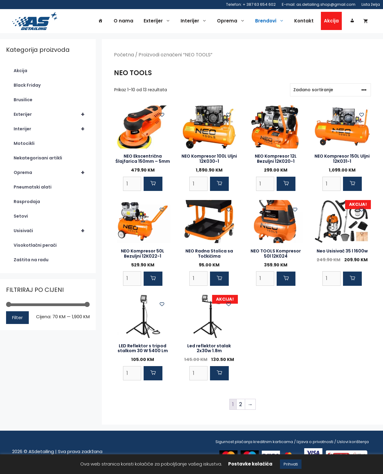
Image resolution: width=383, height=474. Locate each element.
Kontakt (304, 21)
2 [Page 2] (240, 405)
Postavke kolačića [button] (250, 464)
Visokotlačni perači (35, 247)
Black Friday (27, 87)
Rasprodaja (27, 203)
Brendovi (271, 22)
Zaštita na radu (31, 262)
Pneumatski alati (33, 189)
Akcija (331, 21)
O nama (123, 21)
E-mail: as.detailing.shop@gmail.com (318, 4)
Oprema (232, 22)
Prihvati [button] (291, 464)
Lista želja (370, 4)
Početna (124, 56)
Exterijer (158, 22)
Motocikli (24, 145)
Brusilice (23, 101)
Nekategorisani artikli (38, 160)
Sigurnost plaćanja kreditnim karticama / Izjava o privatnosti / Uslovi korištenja (292, 443)
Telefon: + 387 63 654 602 (251, 4)
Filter (17, 319)
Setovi (21, 218)
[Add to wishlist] (162, 116)
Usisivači (52, 232)
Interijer (195, 22)
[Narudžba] (330, 91)
